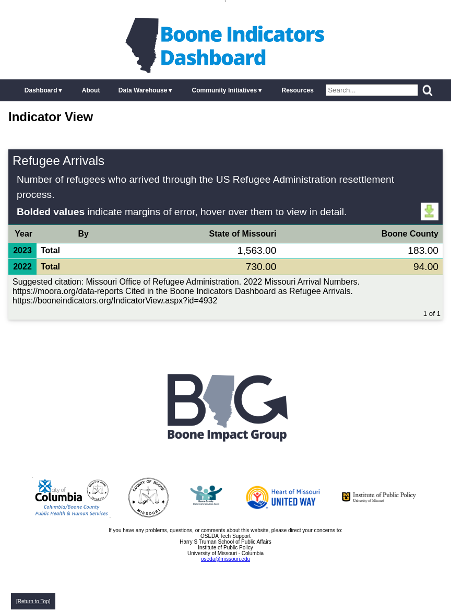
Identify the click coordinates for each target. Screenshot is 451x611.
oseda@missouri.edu (225, 559)
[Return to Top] (33, 601)
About (91, 90)
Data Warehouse (143, 90)
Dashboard (41, 90)
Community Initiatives (224, 90)
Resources (297, 90)
